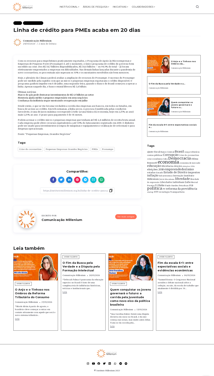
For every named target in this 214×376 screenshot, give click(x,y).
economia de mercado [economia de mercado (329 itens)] (190, 163)
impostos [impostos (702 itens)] (194, 172)
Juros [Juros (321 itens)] (162, 179)
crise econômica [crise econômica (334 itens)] (155, 159)
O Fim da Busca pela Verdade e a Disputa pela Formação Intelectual (81, 266)
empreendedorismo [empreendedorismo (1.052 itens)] (179, 169)
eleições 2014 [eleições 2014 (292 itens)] (189, 166)
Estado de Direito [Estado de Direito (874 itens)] (175, 172)
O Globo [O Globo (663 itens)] (160, 185)
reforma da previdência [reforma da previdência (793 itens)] (181, 188)
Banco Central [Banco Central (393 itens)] (167, 152)
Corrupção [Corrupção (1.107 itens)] (171, 155)
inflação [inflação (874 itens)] (152, 175)
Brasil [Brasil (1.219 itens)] (179, 151)
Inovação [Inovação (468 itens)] (178, 175)
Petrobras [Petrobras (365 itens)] (184, 185)
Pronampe (107, 149)
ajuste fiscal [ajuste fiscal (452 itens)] (153, 152)
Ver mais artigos (125, 216)
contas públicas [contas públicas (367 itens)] (154, 155)
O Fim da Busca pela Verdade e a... (167, 84)
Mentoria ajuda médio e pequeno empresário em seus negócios (53, 97)
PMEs (95, 149)
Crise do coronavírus (30, 149)
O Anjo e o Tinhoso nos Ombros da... (183, 62)
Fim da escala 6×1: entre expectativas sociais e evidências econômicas (175, 266)
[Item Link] (158, 64)
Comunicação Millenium (37, 40)
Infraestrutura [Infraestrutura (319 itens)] (166, 176)
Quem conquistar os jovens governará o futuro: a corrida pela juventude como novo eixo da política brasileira (130, 297)
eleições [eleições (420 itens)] (178, 166)
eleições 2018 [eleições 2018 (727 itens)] (155, 169)
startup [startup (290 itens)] (150, 192)
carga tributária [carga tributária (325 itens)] (192, 152)
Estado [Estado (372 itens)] (159, 172)
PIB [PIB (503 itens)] (191, 185)
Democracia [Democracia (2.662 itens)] (179, 158)
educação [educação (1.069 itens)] (154, 166)
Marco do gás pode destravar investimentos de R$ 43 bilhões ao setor (56, 94)
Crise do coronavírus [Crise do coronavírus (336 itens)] (189, 155)
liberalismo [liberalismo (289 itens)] (170, 179)
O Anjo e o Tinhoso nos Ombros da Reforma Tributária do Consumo (32, 293)
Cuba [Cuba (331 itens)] (165, 159)
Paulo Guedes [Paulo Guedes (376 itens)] (171, 185)
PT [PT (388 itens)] (164, 189)
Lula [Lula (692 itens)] (187, 182)
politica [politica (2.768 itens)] (154, 188)
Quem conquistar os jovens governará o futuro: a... (182, 105)
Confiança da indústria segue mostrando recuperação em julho (53, 100)
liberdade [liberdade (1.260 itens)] (182, 179)
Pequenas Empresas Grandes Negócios (67, 149)
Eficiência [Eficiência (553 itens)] (167, 166)
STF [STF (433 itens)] (156, 192)
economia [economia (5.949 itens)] (168, 162)
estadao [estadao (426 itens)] (151, 172)
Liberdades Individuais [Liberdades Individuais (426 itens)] (172, 182)
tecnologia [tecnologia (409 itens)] (164, 192)
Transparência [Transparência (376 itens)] (177, 192)
